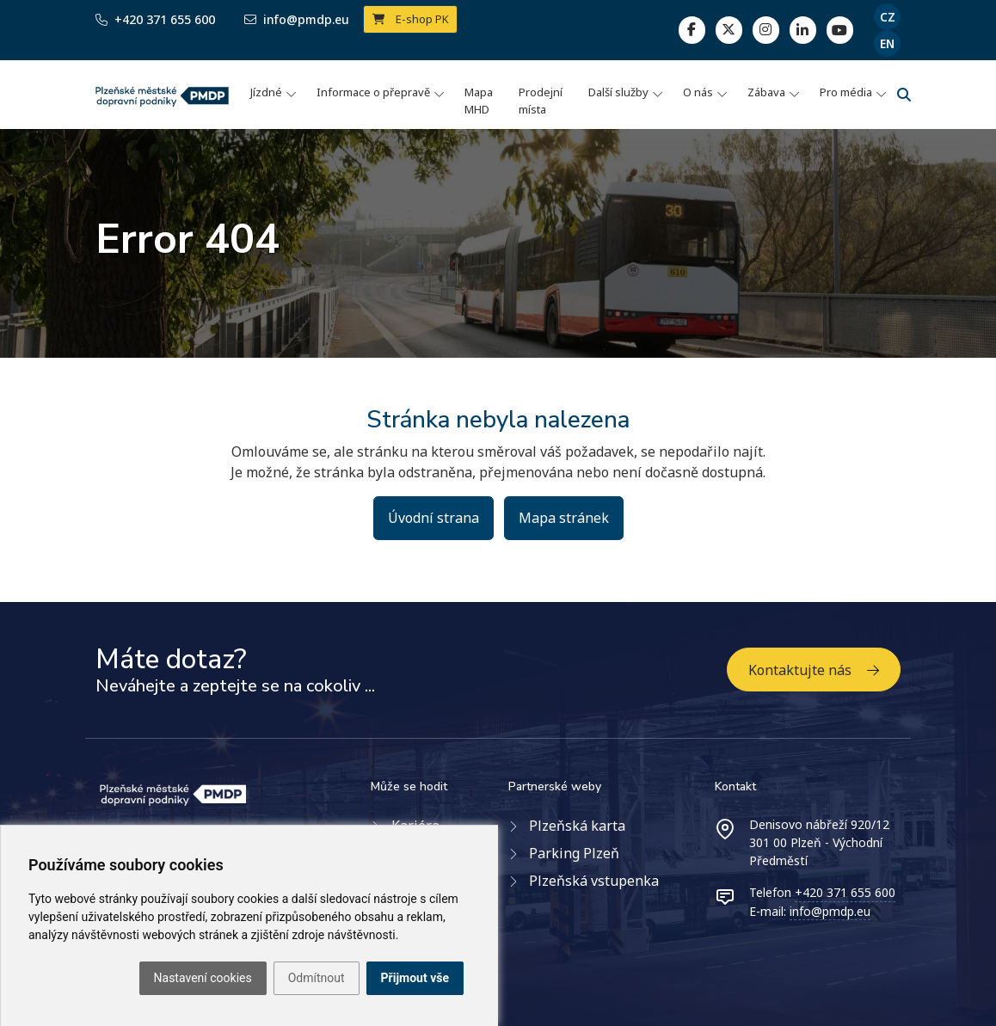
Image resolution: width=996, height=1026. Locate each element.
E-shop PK (410, 19)
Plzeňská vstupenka (594, 880)
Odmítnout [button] (316, 978)
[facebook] (692, 29)
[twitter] (729, 29)
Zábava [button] (766, 92)
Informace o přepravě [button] (373, 92)
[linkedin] (766, 29)
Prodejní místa (541, 100)
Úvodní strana (433, 517)
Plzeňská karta (577, 825)
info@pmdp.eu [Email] (296, 19)
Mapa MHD (478, 100)
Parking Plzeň (574, 853)
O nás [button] (698, 92)
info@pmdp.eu (830, 911)
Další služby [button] (618, 92)
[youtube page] (840, 29)
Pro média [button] (846, 92)
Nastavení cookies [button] (203, 978)
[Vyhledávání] (904, 94)
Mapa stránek (564, 517)
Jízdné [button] (266, 92)
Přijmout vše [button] (415, 978)
